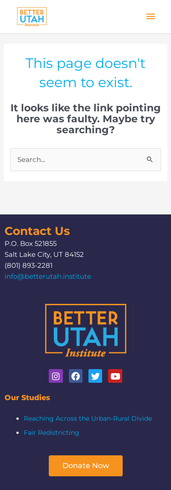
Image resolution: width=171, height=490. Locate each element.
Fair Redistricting (51, 432)
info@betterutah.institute (48, 276)
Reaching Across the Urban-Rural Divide (88, 418)
